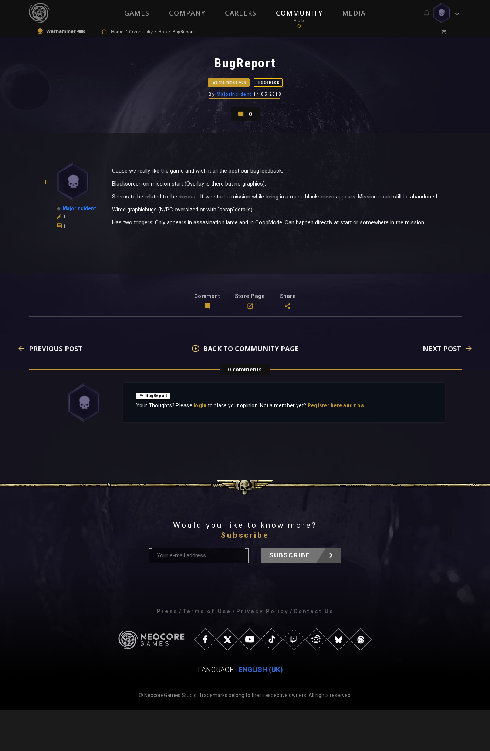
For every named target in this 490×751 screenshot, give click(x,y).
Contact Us (314, 652)
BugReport (156, 436)
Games (136, 13)
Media (354, 13)
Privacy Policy (262, 652)
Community (299, 13)
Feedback (287, 98)
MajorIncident (234, 116)
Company (187, 13)
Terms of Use (207, 652)
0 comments (245, 410)
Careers (240, 13)
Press (167, 652)
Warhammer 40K (217, 98)
